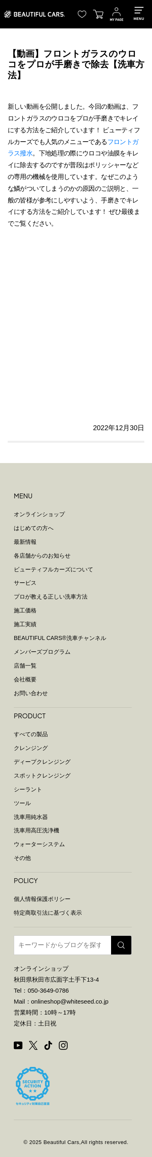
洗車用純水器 (31, 817)
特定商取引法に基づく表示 (48, 912)
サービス (25, 583)
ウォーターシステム (39, 844)
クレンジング (31, 748)
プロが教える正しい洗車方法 (51, 596)
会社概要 (25, 679)
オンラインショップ (39, 514)
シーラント (28, 789)
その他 (22, 858)
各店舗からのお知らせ (42, 555)
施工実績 (25, 624)
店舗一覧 (25, 665)
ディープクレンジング (42, 761)
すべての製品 (31, 734)
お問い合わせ (31, 693)
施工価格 (25, 610)
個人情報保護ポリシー (42, 899)
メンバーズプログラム (42, 652)
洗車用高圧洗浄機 (36, 830)
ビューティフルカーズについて (53, 569)
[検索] (121, 945)
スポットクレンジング (42, 775)
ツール (22, 803)
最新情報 (25, 542)
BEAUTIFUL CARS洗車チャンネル (60, 638)
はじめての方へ (34, 528)
